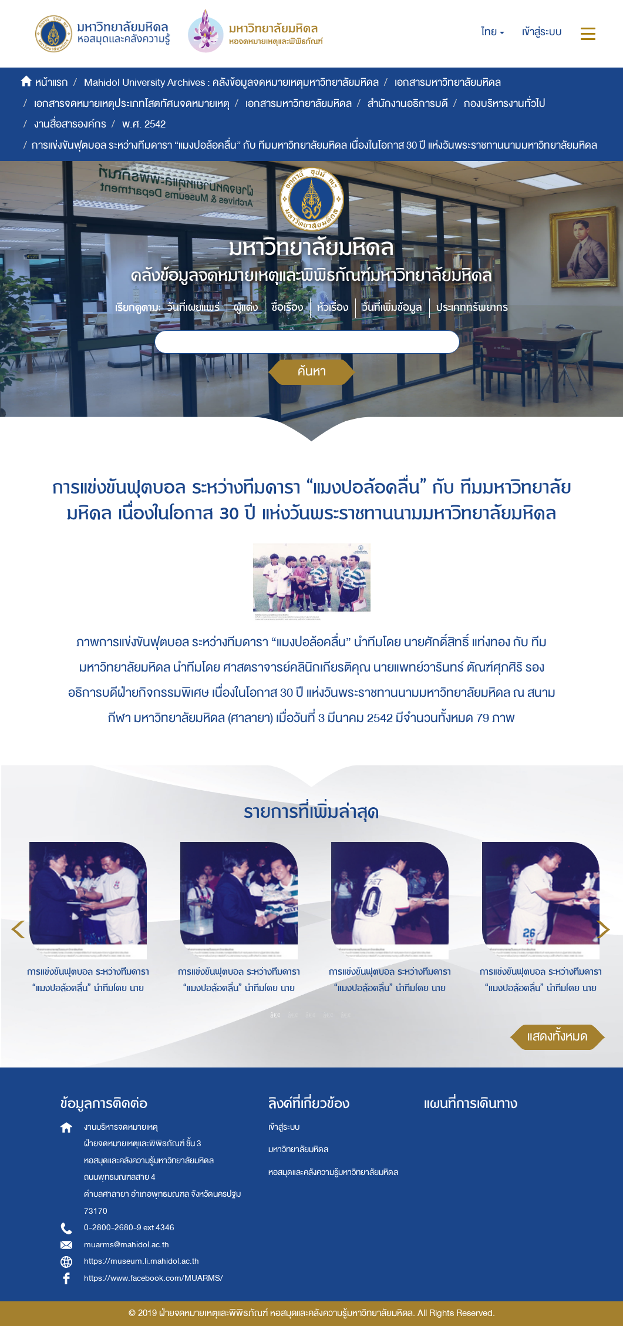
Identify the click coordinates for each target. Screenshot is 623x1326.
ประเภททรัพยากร (472, 307)
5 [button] (346, 1014)
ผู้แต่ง (246, 307)
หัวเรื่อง (332, 307)
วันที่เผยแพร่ (193, 307)
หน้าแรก (51, 82)
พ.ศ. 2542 (144, 124)
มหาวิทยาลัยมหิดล (298, 1149)
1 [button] (275, 1014)
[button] (493, 32)
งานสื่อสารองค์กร (70, 124)
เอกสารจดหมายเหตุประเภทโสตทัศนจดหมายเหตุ (132, 104)
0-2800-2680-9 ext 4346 (129, 1227)
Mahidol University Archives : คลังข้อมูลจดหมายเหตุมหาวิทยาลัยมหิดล (231, 82)
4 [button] (328, 1014)
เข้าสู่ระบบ (283, 1127)
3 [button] (310, 1014)
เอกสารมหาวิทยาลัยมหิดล (448, 82)
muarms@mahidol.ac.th (126, 1244)
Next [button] (603, 929)
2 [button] (293, 1014)
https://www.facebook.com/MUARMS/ (153, 1278)
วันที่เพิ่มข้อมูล (392, 307)
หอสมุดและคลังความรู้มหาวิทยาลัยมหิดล (333, 1172)
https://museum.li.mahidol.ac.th (141, 1261)
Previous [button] (18, 929)
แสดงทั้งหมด (557, 1037)
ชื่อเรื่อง (287, 307)
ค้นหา (312, 371)
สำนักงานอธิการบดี (408, 104)
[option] (84, 928)
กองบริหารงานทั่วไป (504, 104)
